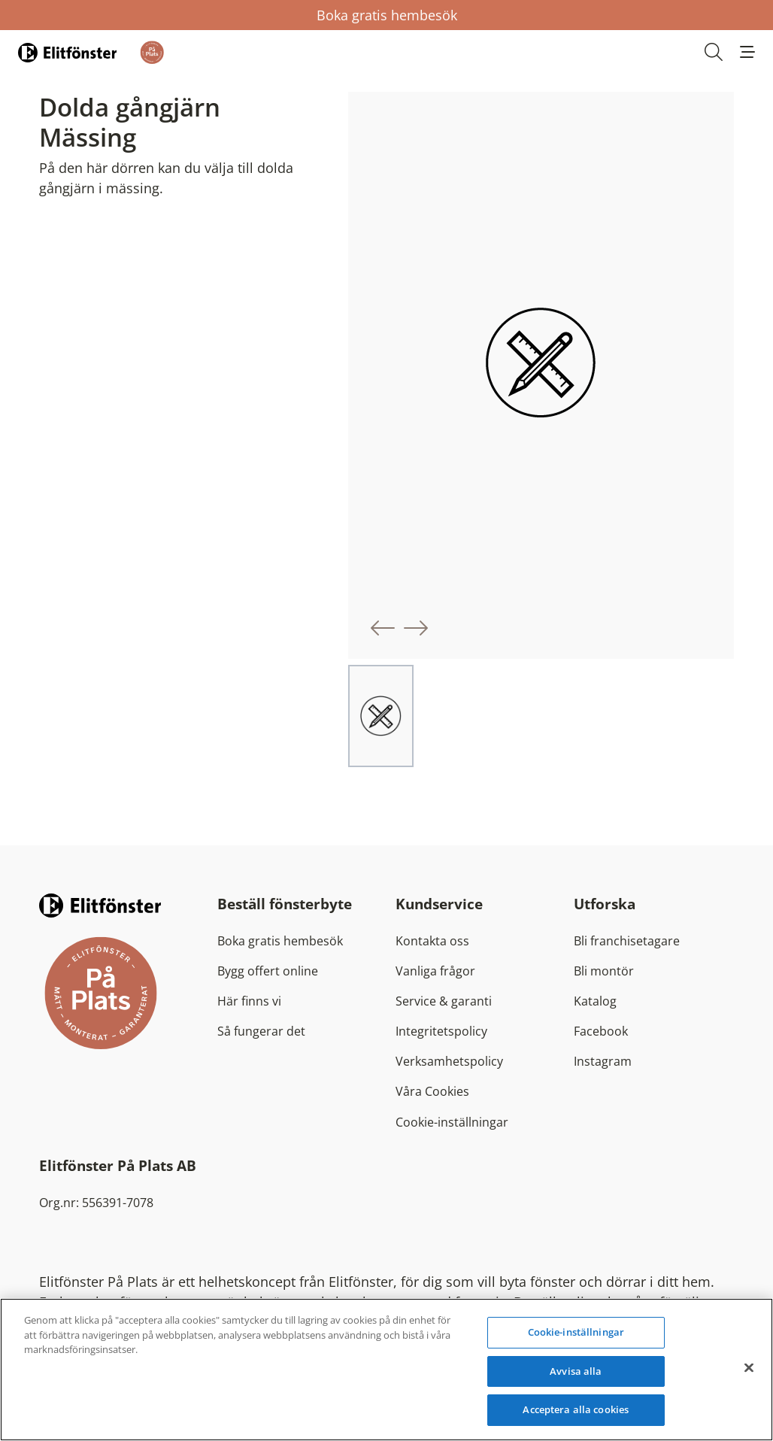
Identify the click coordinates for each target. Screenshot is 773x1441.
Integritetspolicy (441, 1031)
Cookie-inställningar (452, 1122)
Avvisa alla (576, 1371)
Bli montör (604, 971)
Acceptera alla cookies (576, 1409)
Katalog (595, 1001)
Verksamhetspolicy (449, 1061)
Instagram (603, 1061)
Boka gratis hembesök (387, 15)
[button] (747, 52)
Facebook (601, 1031)
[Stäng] (748, 1368)
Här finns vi (249, 1001)
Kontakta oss (432, 941)
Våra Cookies (432, 1091)
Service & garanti (444, 1001)
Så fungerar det (261, 1031)
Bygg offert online (267, 971)
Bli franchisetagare (627, 941)
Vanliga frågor (435, 971)
